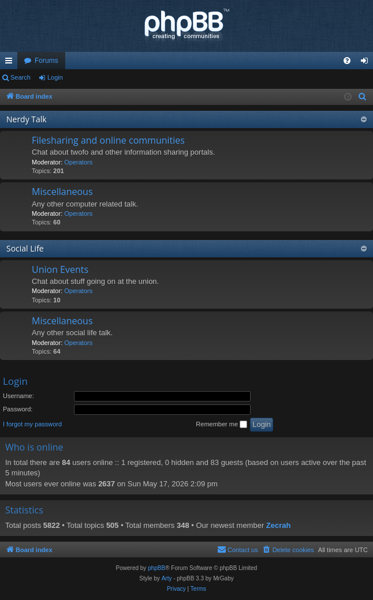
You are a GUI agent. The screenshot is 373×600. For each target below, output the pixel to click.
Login (55, 77)
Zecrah (278, 525)
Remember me (221, 425)
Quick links (11, 63)
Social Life (25, 248)
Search (20, 77)
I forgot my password (32, 424)
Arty (167, 578)
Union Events (60, 269)
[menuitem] (347, 60)
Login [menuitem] (367, 63)
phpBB (156, 568)
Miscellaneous (62, 191)
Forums (46, 61)
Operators (78, 162)
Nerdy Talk (26, 119)
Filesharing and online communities (108, 140)
